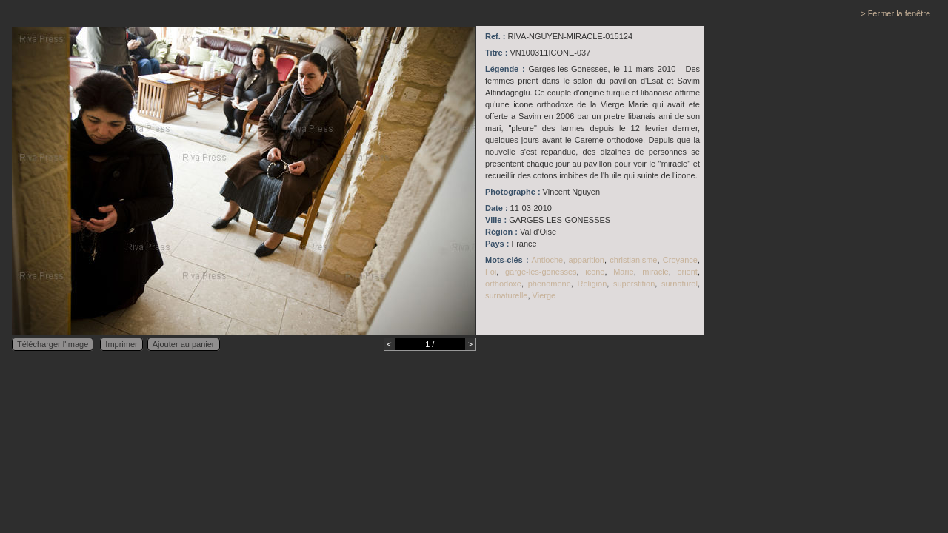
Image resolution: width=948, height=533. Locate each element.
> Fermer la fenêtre (895, 13)
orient (687, 271)
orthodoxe (503, 283)
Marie (623, 271)
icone (594, 271)
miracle (655, 271)
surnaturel (679, 283)
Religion (592, 283)
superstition (634, 283)
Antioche (547, 259)
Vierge (544, 295)
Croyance (680, 259)
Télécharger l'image (52, 344)
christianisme (633, 259)
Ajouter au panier (184, 344)
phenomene (549, 283)
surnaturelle (506, 295)
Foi (490, 271)
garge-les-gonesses (541, 271)
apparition (586, 259)
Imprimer (121, 344)
